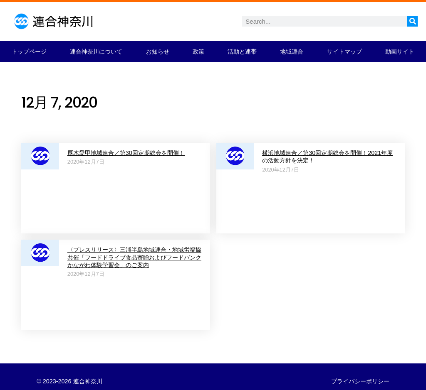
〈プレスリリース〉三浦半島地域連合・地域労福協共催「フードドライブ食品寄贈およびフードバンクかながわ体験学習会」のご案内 (134, 257)
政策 (198, 51)
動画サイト (399, 51)
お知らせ (157, 51)
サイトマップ (344, 51)
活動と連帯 (242, 51)
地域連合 (291, 51)
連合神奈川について (96, 51)
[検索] (412, 21)
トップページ (29, 51)
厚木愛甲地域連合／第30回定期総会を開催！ (126, 153)
